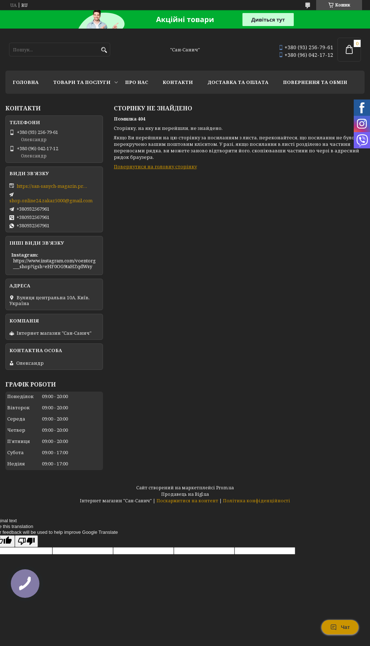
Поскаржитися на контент (187, 501)
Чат (340, 627)
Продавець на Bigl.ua (185, 494)
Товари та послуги (82, 82)
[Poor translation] (26, 541)
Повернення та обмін (315, 82)
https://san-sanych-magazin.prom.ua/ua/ (53, 186)
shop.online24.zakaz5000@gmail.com (50, 200)
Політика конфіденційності (256, 501)
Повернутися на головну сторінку (155, 166)
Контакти (178, 82)
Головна (26, 82)
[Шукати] (104, 50)
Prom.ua (225, 488)
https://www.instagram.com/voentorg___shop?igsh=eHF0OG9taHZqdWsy (54, 263)
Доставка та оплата (237, 82)
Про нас (136, 82)
